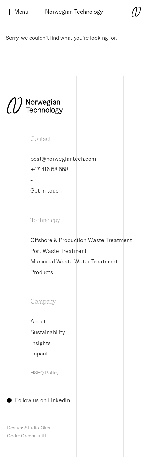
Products (41, 272)
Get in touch (46, 190)
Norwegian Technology (74, 11)
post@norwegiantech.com (63, 158)
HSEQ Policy (44, 372)
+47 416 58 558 (49, 169)
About (38, 321)
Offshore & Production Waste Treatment (81, 240)
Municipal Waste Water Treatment (74, 261)
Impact (39, 353)
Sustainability (47, 332)
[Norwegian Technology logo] (127, 12)
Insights (40, 342)
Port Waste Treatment (58, 250)
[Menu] (21, 11)
